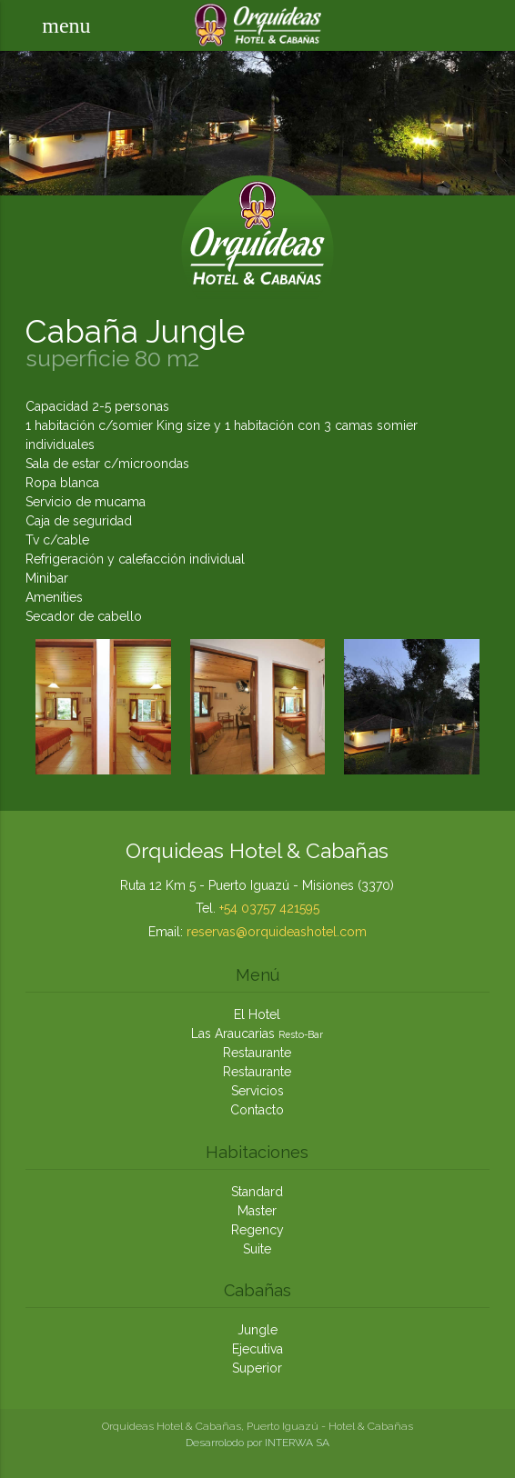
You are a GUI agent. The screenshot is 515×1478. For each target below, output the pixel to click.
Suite (257, 1249)
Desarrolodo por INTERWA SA (257, 1442)
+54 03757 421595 (269, 908)
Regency (257, 1230)
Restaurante (257, 1052)
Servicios (257, 1091)
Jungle (257, 1330)
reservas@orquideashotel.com (277, 931)
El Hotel (257, 1014)
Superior (257, 1368)
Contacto (257, 1110)
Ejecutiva (257, 1349)
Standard (257, 1191)
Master (257, 1210)
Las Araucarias (257, 1033)
